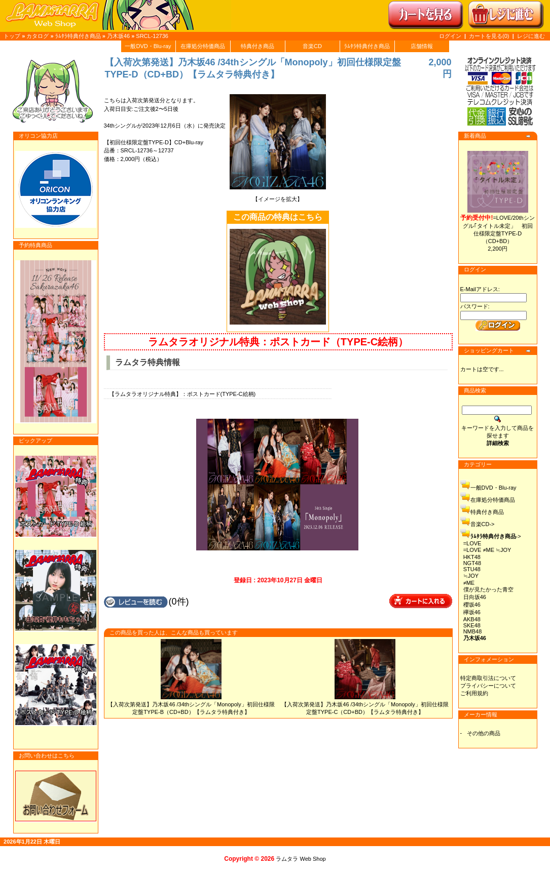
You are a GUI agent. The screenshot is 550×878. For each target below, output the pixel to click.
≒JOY (471, 576)
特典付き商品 (257, 46)
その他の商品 (483, 733)
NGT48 (472, 563)
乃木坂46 (118, 36)
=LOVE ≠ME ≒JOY (487, 550)
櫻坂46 (472, 605)
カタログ (37, 36)
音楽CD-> (482, 524)
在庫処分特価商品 (202, 46)
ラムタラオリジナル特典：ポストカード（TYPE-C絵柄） (278, 341)
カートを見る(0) (490, 36)
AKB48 (472, 619)
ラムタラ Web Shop (300, 859)
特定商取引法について (488, 678)
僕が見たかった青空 (488, 589)
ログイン (450, 36)
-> (495, 536)
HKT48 (472, 557)
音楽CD (312, 46)
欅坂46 (472, 612)
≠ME (469, 583)
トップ (12, 36)
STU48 (472, 569)
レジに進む (531, 36)
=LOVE (472, 543)
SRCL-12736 (152, 36)
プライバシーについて (488, 686)
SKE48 (472, 625)
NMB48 (472, 631)
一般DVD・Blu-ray (148, 46)
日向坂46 (474, 597)
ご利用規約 (474, 693)
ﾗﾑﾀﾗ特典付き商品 (78, 36)
